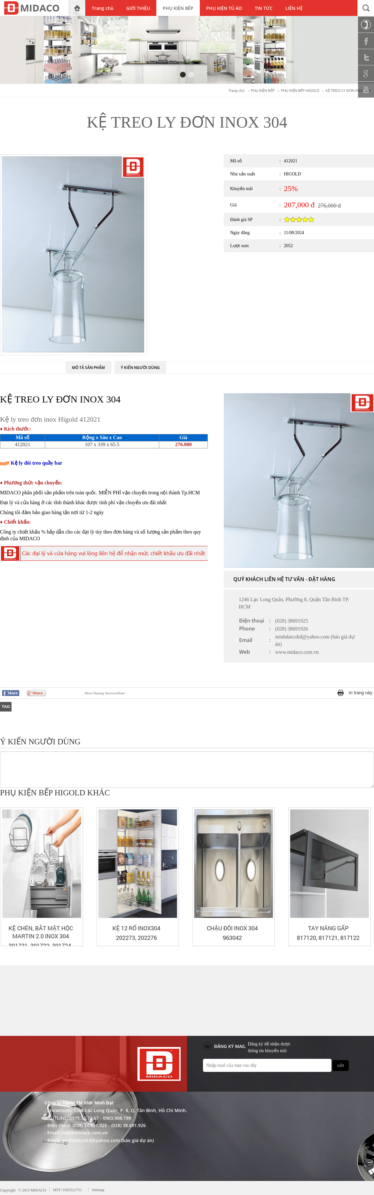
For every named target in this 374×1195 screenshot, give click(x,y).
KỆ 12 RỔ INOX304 (232, 928)
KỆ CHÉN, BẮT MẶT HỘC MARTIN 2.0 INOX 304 (136, 932)
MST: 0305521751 (67, 1190)
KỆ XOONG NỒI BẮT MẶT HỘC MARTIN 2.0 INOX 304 (40, 932)
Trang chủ (237, 90)
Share (105, 693)
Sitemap (98, 1190)
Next (369, 793)
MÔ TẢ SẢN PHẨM (88, 367)
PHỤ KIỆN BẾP (263, 90)
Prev (358, 793)
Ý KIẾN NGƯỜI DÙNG (140, 367)
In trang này (360, 692)
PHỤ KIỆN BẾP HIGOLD (300, 90)
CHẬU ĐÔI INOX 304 (327, 928)
